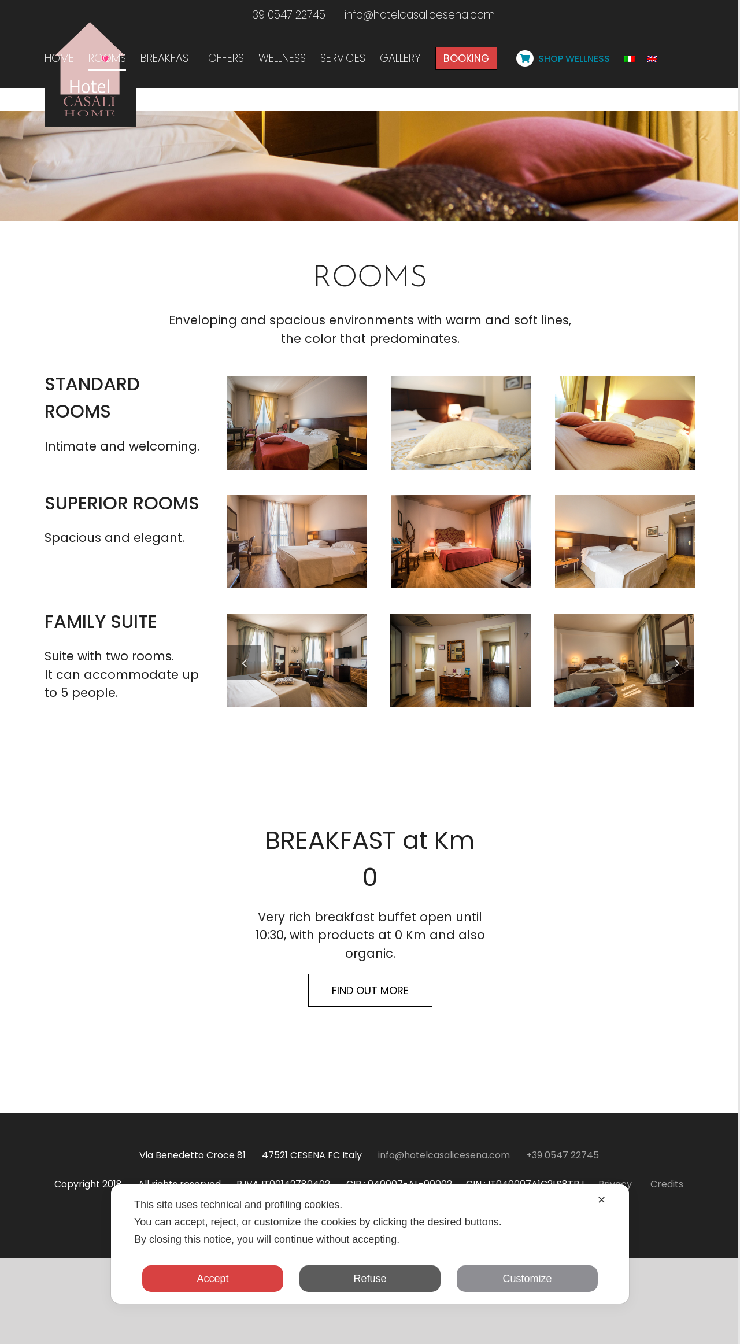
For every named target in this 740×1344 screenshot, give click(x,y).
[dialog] (370, 1244)
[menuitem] (59, 50)
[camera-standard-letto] (625, 526)
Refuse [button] (369, 1278)
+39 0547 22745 (285, 15)
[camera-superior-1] (625, 645)
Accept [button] (212, 1278)
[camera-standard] (297, 526)
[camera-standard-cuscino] (461, 526)
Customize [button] (527, 1278)
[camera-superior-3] (461, 645)
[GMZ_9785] (460, 763)
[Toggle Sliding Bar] (631, 91)
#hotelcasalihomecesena (424, 1321)
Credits (666, 1288)
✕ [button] (601, 1200)
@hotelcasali (286, 1321)
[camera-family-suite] (297, 763)
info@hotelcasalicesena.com (420, 15)
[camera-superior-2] (297, 645)
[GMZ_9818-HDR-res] (624, 763)
